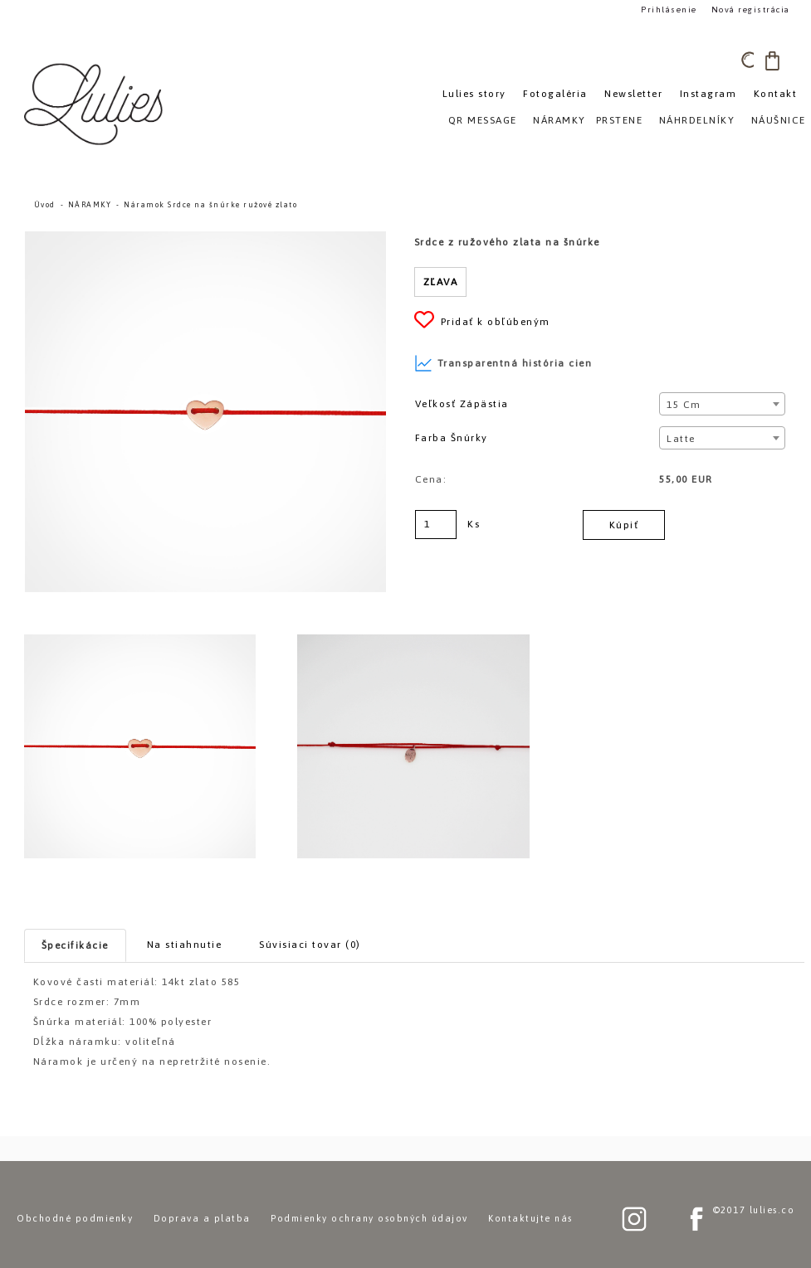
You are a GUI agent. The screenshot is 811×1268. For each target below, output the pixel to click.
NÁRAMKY (90, 205)
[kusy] (436, 524)
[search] (750, 60)
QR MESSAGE (482, 120)
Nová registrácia (750, 9)
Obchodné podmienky (75, 1218)
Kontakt (776, 94)
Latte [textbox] (681, 439)
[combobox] (722, 403)
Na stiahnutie (184, 944)
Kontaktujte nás (530, 1218)
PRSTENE (619, 120)
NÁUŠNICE (778, 120)
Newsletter (633, 94)
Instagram (708, 94)
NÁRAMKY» (562, 120)
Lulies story (474, 94)
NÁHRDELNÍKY (697, 120)
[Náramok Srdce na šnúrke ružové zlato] (205, 239)
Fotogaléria (555, 94)
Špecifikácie (75, 945)
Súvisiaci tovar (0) (310, 944)
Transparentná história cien (503, 363)
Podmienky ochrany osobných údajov (369, 1218)
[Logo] (95, 103)
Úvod (45, 205)
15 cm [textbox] (684, 405)
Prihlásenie (669, 9)
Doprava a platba (202, 1218)
